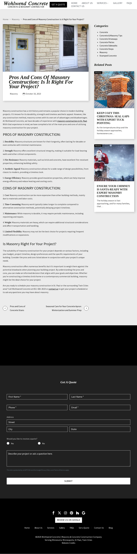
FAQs (129, 3)
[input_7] (8, 443)
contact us (53, 289)
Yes (12, 443)
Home (75, 3)
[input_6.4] (99, 429)
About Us (87, 3)
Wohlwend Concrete (51, 537)
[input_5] (68, 458)
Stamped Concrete (108, 55)
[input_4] (100, 407)
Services (103, 3)
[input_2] (100, 396)
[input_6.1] (68, 422)
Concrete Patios (107, 42)
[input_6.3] (37, 429)
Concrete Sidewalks (108, 45)
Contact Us (78, 6)
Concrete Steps (107, 49)
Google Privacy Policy (43, 470)
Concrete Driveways (108, 39)
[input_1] (37, 396)
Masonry (16, 19)
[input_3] (37, 407)
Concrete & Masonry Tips (111, 35)
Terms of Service (59, 470)
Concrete (104, 32)
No (43, 443)
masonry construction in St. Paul (72, 120)
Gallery (118, 3)
